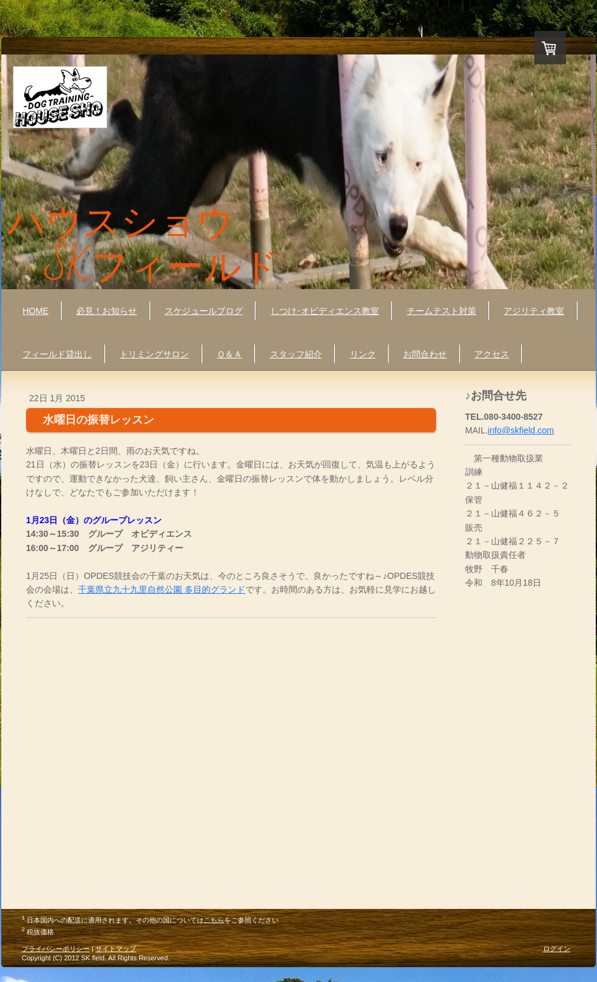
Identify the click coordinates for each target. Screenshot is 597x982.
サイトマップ (115, 948)
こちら (214, 919)
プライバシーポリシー (56, 948)
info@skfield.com (521, 430)
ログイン (556, 948)
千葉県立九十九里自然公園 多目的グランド (161, 589)
